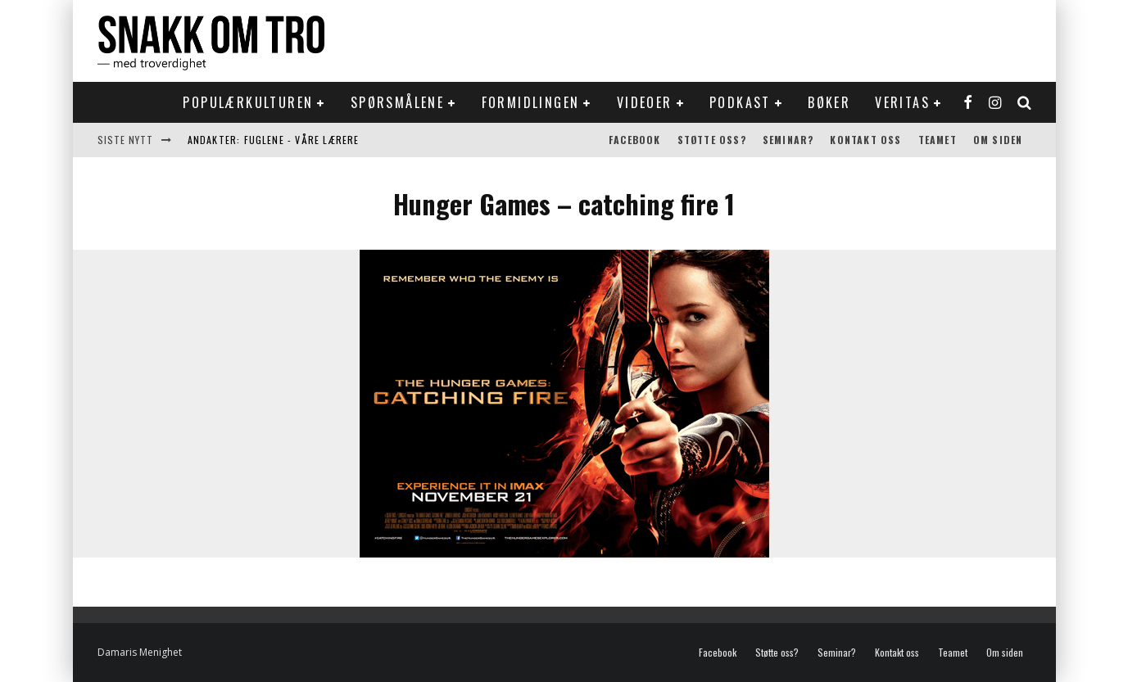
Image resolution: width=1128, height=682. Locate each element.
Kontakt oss (865, 140)
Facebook (635, 140)
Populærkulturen (248, 102)
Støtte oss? (711, 140)
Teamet (937, 140)
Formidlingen (531, 102)
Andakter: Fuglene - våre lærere (274, 140)
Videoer (645, 102)
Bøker (829, 102)
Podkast (740, 102)
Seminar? (788, 140)
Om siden (998, 140)
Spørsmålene (397, 102)
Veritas (902, 102)
